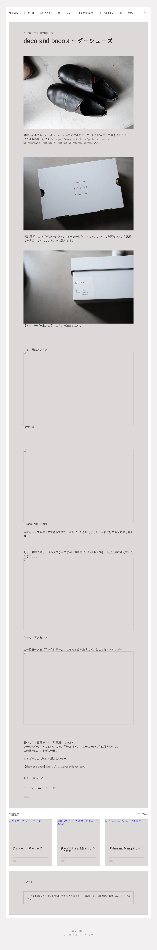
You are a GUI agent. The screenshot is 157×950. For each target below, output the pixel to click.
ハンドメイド (46, 13)
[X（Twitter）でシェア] (32, 788)
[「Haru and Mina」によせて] (126, 832)
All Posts (13, 13)
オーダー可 (28, 13)
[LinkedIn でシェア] (39, 788)
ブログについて (85, 13)
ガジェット (133, 13)
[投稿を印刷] (54, 788)
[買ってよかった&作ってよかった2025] (78, 832)
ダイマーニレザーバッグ (27, 848)
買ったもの (38, 777)
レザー (69, 13)
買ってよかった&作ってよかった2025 (78, 850)
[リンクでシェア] (46, 788)
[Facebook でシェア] (24, 788)
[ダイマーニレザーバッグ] (30, 832)
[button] (144, 13)
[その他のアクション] (132, 33)
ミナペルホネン (106, 13)
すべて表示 (143, 814)
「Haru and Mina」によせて (126, 848)
